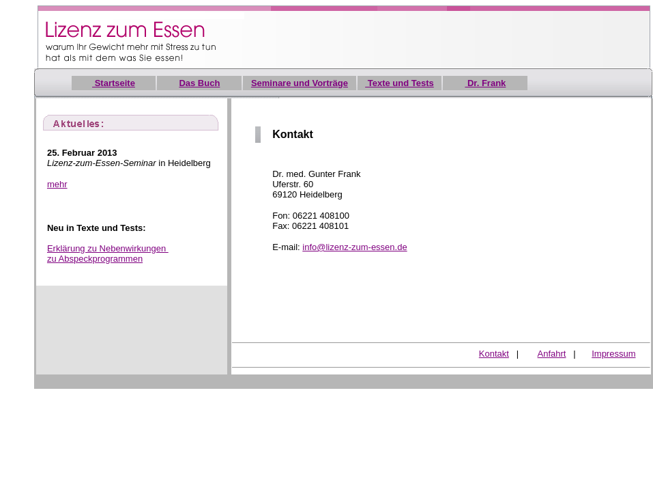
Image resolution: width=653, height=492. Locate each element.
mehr (57, 184)
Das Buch (199, 83)
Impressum (613, 353)
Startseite (113, 83)
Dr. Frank (485, 83)
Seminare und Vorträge (299, 83)
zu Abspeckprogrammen (95, 259)
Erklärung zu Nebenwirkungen (108, 248)
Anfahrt (552, 353)
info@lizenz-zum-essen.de (354, 247)
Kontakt (494, 353)
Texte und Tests (399, 83)
